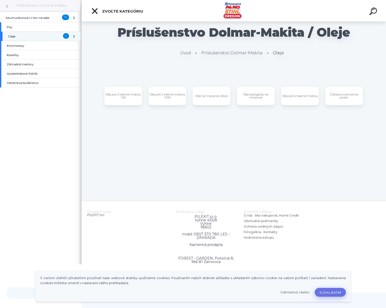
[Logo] (233, 10)
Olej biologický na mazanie (255, 95)
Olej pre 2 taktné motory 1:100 (167, 95)
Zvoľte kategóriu (117, 11)
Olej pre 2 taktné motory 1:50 (123, 95)
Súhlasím (330, 292)
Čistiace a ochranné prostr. (344, 95)
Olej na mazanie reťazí (212, 96)
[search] (373, 12)
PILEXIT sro (95, 215)
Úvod (185, 52)
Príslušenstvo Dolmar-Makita (41, 5)
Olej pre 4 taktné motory (300, 96)
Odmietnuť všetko (295, 292)
